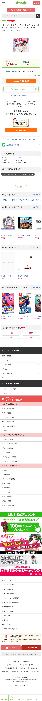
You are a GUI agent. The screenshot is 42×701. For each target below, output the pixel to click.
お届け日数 (23, 200)
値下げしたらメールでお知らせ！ (21, 95)
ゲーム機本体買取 (8, 422)
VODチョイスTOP (8, 585)
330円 (31, 333)
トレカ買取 (6, 452)
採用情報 (26, 661)
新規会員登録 (33, 648)
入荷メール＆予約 (20, 89)
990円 (31, 337)
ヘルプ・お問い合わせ (9, 629)
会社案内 (16, 661)
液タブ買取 (6, 483)
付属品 (5, 200)
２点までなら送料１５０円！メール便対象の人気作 (18, 174)
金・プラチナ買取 (8, 505)
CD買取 (4, 430)
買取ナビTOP (6, 580)
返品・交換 (35, 200)
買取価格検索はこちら (21, 10)
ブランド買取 (6, 501)
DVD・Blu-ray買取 (8, 426)
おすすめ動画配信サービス (11, 593)
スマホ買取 (6, 488)
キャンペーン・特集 (9, 389)
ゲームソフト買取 (8, 417)
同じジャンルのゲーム (22, 207)
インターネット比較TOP (10, 598)
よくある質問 (22, 194)
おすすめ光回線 (7, 611)
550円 (11, 337)
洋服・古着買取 (7, 497)
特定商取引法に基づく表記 (21, 681)
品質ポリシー (11, 665)
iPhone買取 (6, 492)
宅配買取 (12, 648)
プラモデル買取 (7, 448)
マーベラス (19, 157)
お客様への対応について (28, 668)
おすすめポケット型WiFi (10, 602)
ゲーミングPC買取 (8, 479)
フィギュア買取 (7, 439)
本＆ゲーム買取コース (9, 404)
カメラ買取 (6, 474)
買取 (37, 3)
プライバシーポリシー (27, 665)
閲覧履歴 (29, 699)
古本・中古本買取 (8, 408)
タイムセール (6, 393)
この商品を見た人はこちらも (22, 287)
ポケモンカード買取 (9, 457)
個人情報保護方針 (11, 668)
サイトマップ (36, 671)
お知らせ (5, 620)
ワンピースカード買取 (9, 461)
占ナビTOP (6, 616)
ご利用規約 (4, 671)
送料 (13, 200)
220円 (11, 333)
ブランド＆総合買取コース (11, 466)
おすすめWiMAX (7, 607)
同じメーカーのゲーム (22, 247)
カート (38, 699)
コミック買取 (6, 413)
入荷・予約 (21, 699)
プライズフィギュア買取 (10, 444)
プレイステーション (13, 30)
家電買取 (5, 470)
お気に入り (13, 699)
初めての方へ (6, 624)
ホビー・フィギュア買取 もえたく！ (14, 435)
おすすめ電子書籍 (8, 589)
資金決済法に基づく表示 (20, 671)
